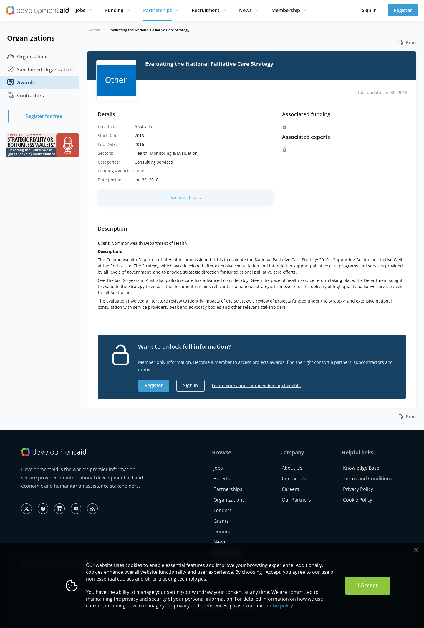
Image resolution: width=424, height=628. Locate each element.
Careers (290, 489)
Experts (221, 478)
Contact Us (294, 478)
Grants (221, 521)
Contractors (25, 95)
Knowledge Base (361, 468)
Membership (285, 10)
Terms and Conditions (367, 478)
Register (403, 10)
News (245, 10)
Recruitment (205, 10)
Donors (221, 531)
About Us (292, 468)
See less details (185, 197)
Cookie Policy (357, 500)
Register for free (44, 116)
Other (140, 171)
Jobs (80, 10)
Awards (21, 82)
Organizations (28, 56)
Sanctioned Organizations (41, 69)
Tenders (222, 510)
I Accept (367, 585)
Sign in (369, 10)
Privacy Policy (358, 489)
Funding (114, 10)
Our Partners (296, 500)
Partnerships (157, 10)
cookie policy (278, 605)
